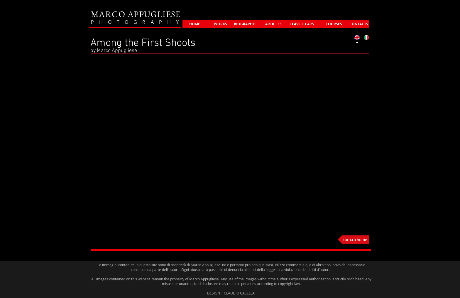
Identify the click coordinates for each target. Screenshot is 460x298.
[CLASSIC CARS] (301, 24)
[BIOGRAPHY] (244, 24)
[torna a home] (353, 239)
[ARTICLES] (273, 24)
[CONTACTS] (358, 24)
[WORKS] (220, 24)
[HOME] (194, 24)
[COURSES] (333, 24)
